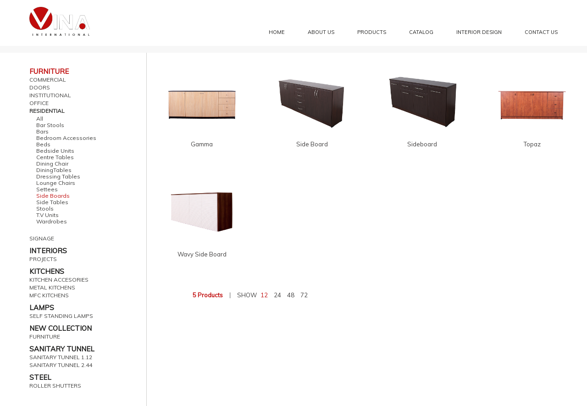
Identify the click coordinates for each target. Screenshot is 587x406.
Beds (43, 144)
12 (264, 295)
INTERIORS (48, 250)
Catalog (421, 32)
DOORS (39, 87)
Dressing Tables (58, 176)
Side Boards (53, 196)
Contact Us (541, 32)
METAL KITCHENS (52, 287)
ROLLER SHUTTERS (55, 386)
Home (277, 32)
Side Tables (52, 202)
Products (371, 32)
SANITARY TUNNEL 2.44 (60, 365)
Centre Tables (55, 157)
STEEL (40, 377)
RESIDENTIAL (47, 111)
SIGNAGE (41, 238)
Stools (45, 208)
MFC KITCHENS (49, 295)
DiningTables (54, 170)
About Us (321, 32)
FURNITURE (49, 71)
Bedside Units (55, 151)
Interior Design (479, 32)
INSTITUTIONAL (50, 95)
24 (277, 295)
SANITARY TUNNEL (61, 348)
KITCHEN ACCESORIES (59, 280)
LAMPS (41, 307)
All (39, 119)
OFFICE (39, 103)
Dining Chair (52, 164)
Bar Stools (50, 125)
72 (304, 295)
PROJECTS (43, 259)
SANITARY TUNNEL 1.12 (60, 357)
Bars (42, 131)
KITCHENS (46, 271)
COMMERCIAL (47, 80)
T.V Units (47, 215)
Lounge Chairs (55, 183)
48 (290, 295)
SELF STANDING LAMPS (61, 316)
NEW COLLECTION (60, 328)
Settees (47, 189)
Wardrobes (51, 221)
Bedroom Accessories (66, 138)
